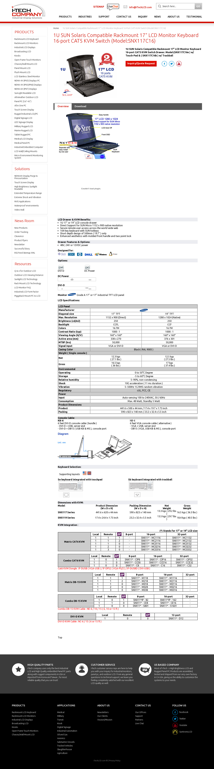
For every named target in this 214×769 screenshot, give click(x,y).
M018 (145, 584)
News (157, 16)
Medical (60, 712)
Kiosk (59, 723)
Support (104, 16)
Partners (139, 720)
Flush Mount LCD (22, 72)
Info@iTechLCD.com (140, 7)
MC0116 (156, 543)
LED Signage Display (23, 122)
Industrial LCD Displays (24, 47)
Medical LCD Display (23, 139)
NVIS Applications (22, 201)
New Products (20, 228)
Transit (60, 720)
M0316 (173, 590)
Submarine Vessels (66, 742)
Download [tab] (80, 106)
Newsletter (19, 244)
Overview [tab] (63, 106)
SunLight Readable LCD (25, 93)
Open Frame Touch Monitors (27, 60)
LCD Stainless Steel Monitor (27, 76)
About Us (174, 16)
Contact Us (123, 16)
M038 (145, 590)
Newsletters (103, 712)
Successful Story (22, 248)
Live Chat (139, 723)
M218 (145, 581)
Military (60, 716)
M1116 (173, 578)
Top (60, 637)
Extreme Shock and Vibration (27, 197)
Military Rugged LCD (23, 126)
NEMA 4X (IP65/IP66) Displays (28, 85)
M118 (145, 578)
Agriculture (62, 753)
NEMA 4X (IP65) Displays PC (27, 80)
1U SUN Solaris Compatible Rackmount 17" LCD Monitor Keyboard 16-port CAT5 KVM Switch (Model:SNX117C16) (114, 28)
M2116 (173, 581)
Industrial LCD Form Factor (26, 292)
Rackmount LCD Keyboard (26, 39)
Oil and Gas (62, 734)
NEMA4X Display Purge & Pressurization (26, 177)
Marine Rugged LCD (23, 130)
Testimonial (194, 16)
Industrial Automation (67, 731)
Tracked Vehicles (65, 746)
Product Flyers (21, 240)
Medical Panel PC (22, 143)
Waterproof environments (26, 205)
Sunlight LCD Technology (25, 279)
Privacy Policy (114, 760)
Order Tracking (21, 232)
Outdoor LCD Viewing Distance (28, 275)
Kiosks (17, 55)
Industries (85, 16)
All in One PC (20, 105)
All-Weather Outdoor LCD (26, 97)
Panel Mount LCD (22, 68)
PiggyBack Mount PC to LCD (27, 296)
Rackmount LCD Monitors (26, 43)
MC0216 (156, 546)
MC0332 (187, 549)
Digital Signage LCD (23, 118)
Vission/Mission (104, 720)
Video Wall (19, 210)
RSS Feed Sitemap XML (24, 253)
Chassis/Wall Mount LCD (25, 64)
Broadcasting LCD (22, 51)
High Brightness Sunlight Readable (25, 187)
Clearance (19, 236)
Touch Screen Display (24, 110)
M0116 (173, 584)
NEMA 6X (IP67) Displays (25, 89)
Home (56, 28)
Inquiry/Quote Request (141, 63)
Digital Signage (64, 727)
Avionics (61, 738)
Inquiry (142, 16)
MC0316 (156, 549)
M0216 (173, 587)
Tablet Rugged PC (22, 134)
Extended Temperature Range (28, 193)
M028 (145, 587)
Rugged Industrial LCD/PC (26, 114)
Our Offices (140, 712)
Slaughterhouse (64, 749)
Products (65, 16)
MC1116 (156, 537)
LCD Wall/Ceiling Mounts (25, 151)
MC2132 (187, 540)
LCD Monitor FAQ (22, 287)
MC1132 (187, 537)
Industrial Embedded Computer (28, 147)
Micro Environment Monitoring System (28, 156)
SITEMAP (98, 6)
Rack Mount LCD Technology (27, 283)
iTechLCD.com (100, 760)
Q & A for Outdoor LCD (25, 271)
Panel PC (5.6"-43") (22, 101)
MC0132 (187, 543)
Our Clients (102, 716)
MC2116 (156, 540)
